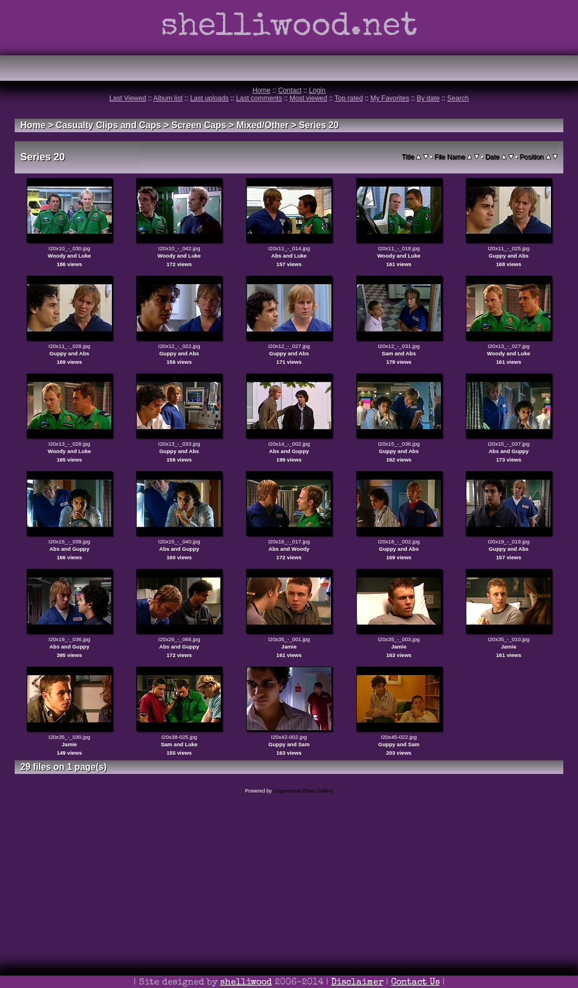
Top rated (349, 98)
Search (457, 98)
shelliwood (246, 982)
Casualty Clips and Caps (108, 125)
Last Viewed (128, 98)
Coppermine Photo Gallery (303, 791)
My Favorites (389, 98)
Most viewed (308, 98)
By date (428, 98)
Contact (289, 90)
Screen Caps (199, 125)
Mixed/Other (262, 125)
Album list (168, 98)
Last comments (259, 98)
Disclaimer (357, 982)
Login (317, 90)
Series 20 (319, 125)
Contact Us (415, 982)
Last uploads (209, 98)
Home (261, 90)
